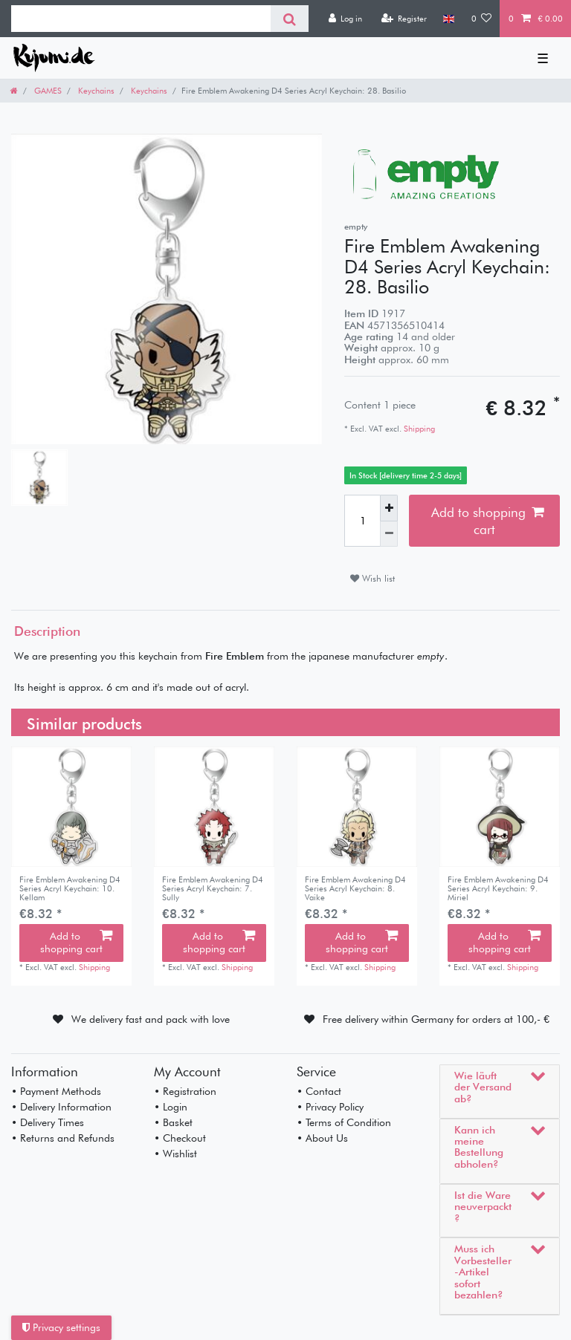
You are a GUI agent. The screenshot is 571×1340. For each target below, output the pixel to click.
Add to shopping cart (487, 520)
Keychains (95, 90)
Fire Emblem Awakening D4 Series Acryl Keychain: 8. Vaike (355, 888)
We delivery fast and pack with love (150, 1019)
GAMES (47, 90)
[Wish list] (481, 18)
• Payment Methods (56, 1091)
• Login (170, 1107)
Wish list (372, 578)
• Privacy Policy (330, 1107)
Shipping (418, 428)
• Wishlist (175, 1154)
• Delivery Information (61, 1107)
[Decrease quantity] (389, 534)
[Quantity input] (362, 521)
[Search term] (141, 18)
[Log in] (345, 18)
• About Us (322, 1138)
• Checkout (180, 1138)
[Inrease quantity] (389, 508)
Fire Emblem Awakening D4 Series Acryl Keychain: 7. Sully (212, 888)
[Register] (403, 18)
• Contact (319, 1091)
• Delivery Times (47, 1122)
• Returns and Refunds (62, 1138)
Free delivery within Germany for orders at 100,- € (436, 1019)
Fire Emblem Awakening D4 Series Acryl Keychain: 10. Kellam (69, 888)
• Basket (173, 1122)
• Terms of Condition (344, 1122)
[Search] (290, 18)
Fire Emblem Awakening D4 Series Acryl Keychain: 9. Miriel (498, 888)
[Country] (448, 18)
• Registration (185, 1091)
